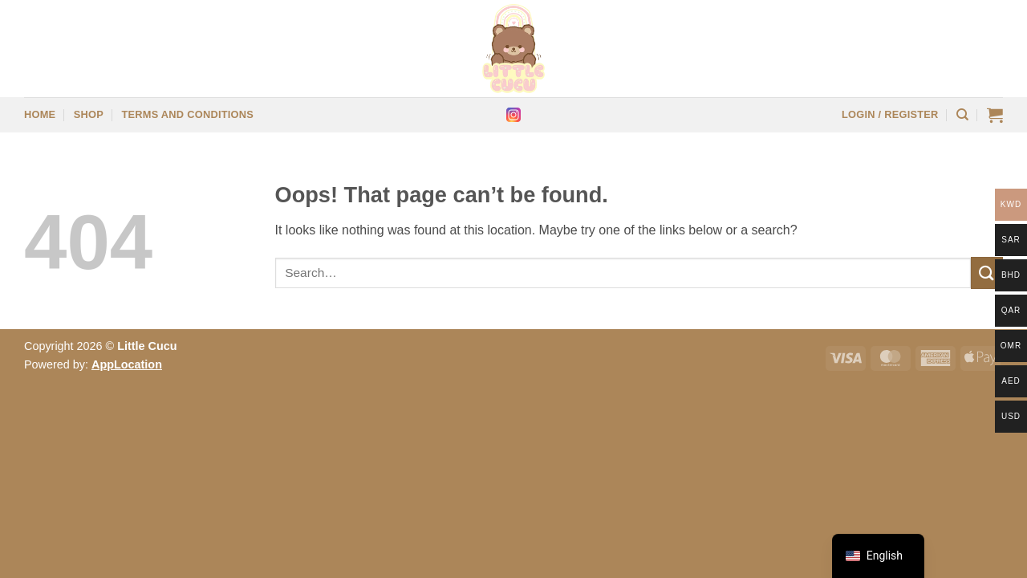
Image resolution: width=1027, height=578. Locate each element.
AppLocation (126, 364)
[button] (890, 115)
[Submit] (987, 272)
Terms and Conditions (187, 114)
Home (39, 114)
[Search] (962, 115)
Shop (89, 114)
